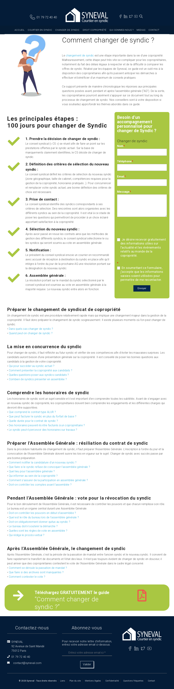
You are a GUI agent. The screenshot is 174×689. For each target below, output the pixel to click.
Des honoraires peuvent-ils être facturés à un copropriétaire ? (47, 425)
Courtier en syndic (40, 30)
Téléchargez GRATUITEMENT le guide (72, 592)
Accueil (20, 30)
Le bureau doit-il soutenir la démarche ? (33, 526)
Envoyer (142, 288)
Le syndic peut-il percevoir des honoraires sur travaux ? (43, 429)
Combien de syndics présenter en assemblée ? (38, 379)
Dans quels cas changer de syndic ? (31, 328)
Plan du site (75, 681)
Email (121, 176)
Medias (141, 30)
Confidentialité (112, 681)
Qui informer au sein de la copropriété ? (33, 475)
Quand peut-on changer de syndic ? (31, 333)
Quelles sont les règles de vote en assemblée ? (38, 530)
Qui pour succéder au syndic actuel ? (32, 366)
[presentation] (143, 227)
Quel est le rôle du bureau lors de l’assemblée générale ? (44, 517)
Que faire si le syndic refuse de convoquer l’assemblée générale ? (49, 467)
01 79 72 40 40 (47, 17)
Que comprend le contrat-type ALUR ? (32, 412)
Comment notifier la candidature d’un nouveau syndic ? (43, 462)
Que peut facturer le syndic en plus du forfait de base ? (42, 416)
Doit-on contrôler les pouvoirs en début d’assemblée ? (42, 513)
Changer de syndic (67, 30)
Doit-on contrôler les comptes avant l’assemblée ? (40, 484)
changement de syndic (80, 55)
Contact (154, 30)
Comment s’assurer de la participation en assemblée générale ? (48, 480)
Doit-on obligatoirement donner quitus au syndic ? (39, 521)
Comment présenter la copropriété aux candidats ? (40, 370)
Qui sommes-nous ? (121, 30)
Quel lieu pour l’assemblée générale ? (32, 471)
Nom (121, 146)
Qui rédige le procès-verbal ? (26, 535)
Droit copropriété (94, 30)
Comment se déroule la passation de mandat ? (38, 567)
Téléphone (125, 161)
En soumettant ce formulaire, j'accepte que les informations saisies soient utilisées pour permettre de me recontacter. (140, 273)
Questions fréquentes (133, 681)
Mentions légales (93, 681)
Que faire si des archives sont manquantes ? (36, 572)
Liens (62, 681)
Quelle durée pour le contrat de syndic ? (33, 421)
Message (124, 191)
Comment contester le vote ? (27, 576)
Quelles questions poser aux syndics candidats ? (39, 374)
